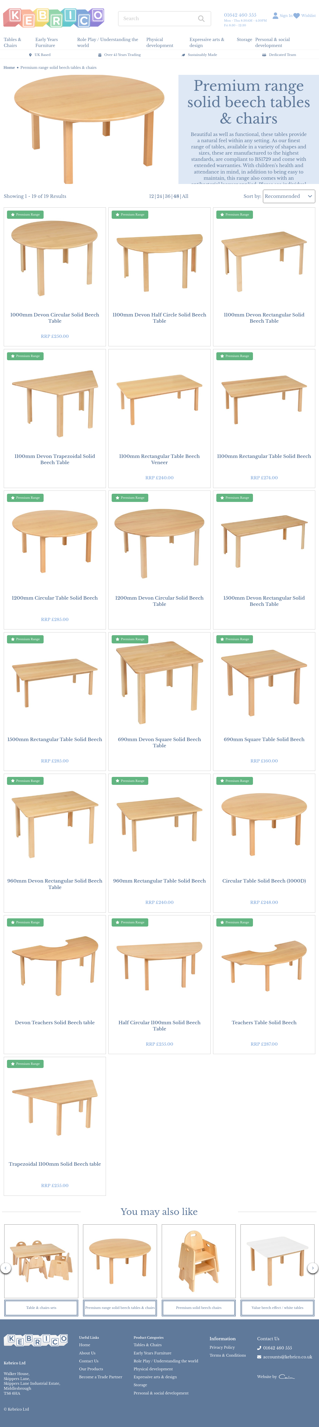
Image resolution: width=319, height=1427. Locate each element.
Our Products (91, 1369)
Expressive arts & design (155, 1377)
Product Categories (148, 1337)
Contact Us (88, 1361)
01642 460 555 (240, 15)
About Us (87, 1353)
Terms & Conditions (228, 1355)
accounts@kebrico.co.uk (284, 1356)
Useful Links (89, 1337)
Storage (140, 1385)
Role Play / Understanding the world (166, 1361)
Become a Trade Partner (100, 1377)
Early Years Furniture (152, 1353)
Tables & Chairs (147, 1345)
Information (223, 1338)
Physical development (153, 1369)
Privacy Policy (222, 1347)
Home (9, 67)
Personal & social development (161, 1393)
